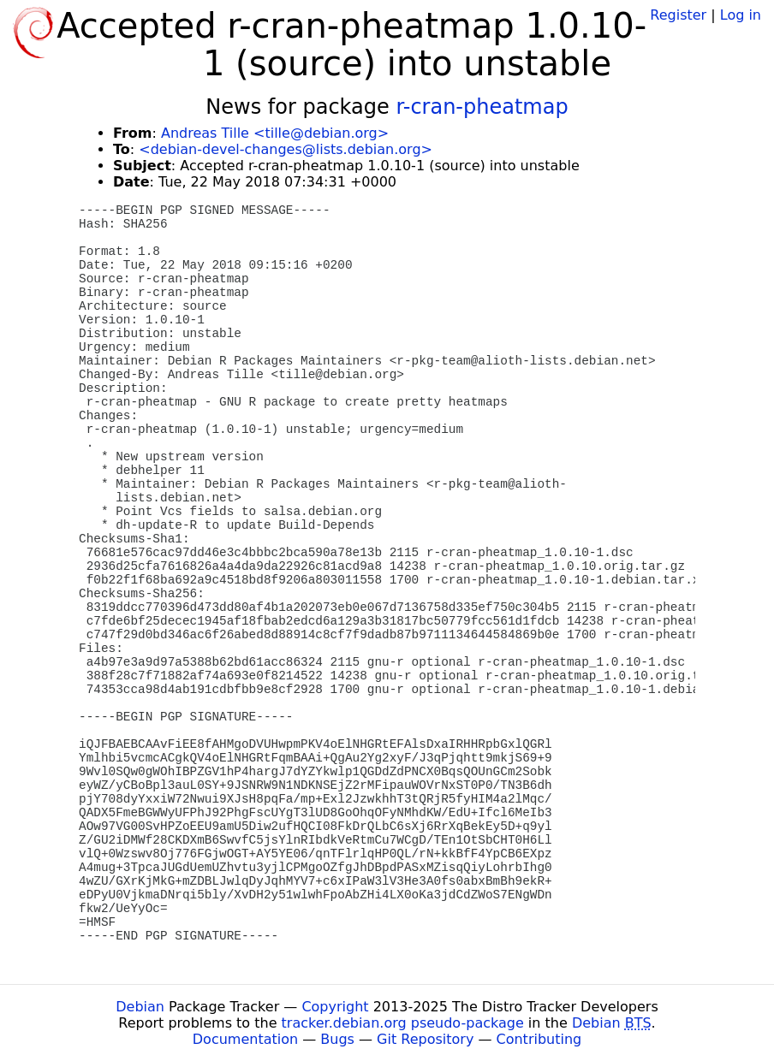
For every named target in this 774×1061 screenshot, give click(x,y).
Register (678, 15)
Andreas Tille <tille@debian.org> (275, 133)
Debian (140, 1007)
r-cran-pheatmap (482, 107)
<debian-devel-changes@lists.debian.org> (285, 149)
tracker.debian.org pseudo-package (403, 1023)
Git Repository (425, 1039)
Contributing (539, 1039)
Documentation (245, 1039)
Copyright (334, 1007)
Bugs (337, 1039)
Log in (740, 15)
